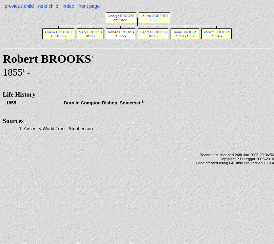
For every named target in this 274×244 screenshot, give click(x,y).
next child (48, 6)
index (68, 6)
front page (89, 6)
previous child (19, 6)
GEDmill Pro (239, 163)
